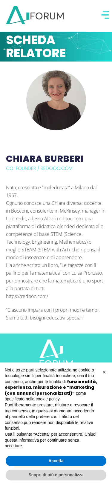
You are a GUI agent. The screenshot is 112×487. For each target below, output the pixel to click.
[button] (104, 372)
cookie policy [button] (47, 399)
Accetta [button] (56, 460)
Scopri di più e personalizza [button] (55, 474)
